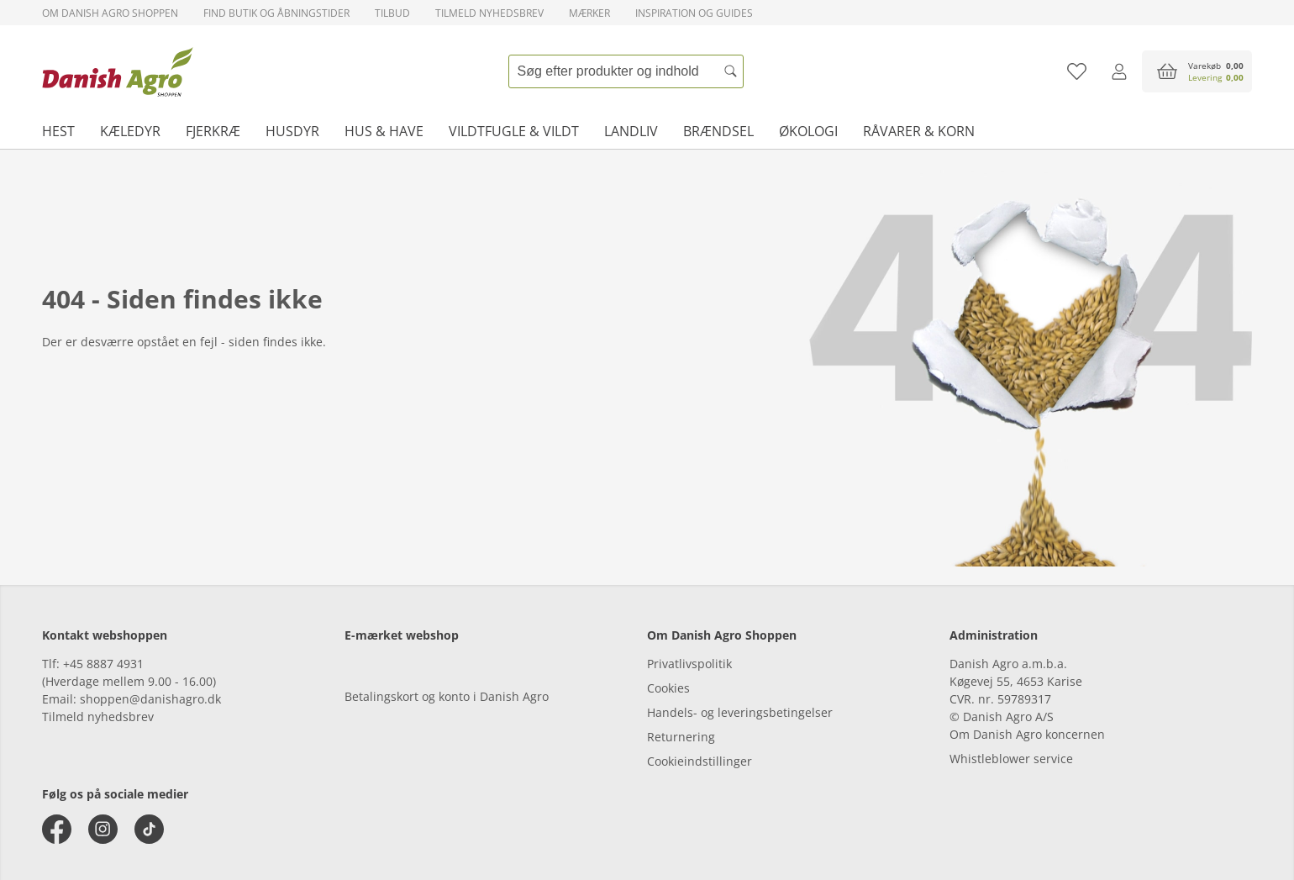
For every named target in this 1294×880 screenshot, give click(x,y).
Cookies (668, 688)
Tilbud (392, 13)
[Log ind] (1119, 71)
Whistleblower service (1011, 759)
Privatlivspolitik (689, 664)
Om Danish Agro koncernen (1027, 734)
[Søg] (731, 71)
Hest (58, 131)
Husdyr (292, 131)
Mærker (589, 13)
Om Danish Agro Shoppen (110, 13)
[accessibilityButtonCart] (1197, 71)
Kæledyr (130, 131)
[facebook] (56, 829)
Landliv (631, 131)
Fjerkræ (213, 131)
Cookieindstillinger (699, 761)
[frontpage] (117, 71)
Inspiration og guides (694, 13)
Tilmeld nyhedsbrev (489, 13)
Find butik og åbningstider (276, 13)
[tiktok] (149, 829)
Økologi (808, 131)
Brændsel (718, 131)
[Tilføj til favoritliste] (1077, 71)
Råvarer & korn (919, 131)
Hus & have (384, 131)
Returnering (681, 737)
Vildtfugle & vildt (514, 131)
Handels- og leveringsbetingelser (740, 712)
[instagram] (103, 829)
